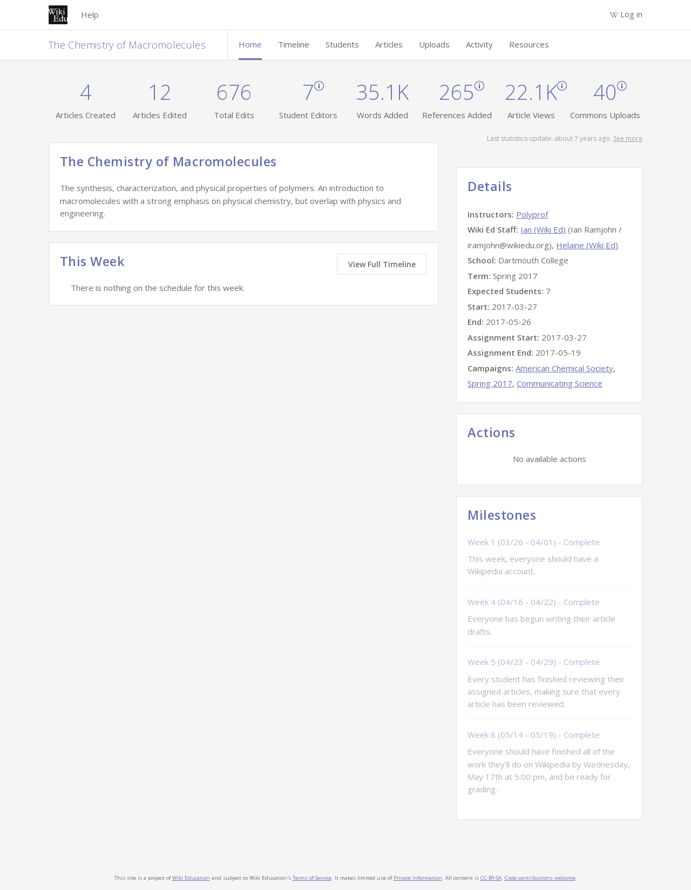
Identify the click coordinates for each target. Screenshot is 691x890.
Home (250, 44)
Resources (529, 44)
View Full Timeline (382, 264)
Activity (479, 44)
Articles (389, 44)
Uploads (434, 44)
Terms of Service (312, 877)
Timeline (293, 44)
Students (342, 44)
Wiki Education (191, 877)
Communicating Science (559, 383)
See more (627, 138)
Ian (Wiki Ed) (543, 229)
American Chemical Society (564, 368)
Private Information (418, 877)
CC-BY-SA (491, 877)
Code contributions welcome (540, 877)
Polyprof (532, 214)
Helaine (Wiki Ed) (587, 245)
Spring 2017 (490, 383)
